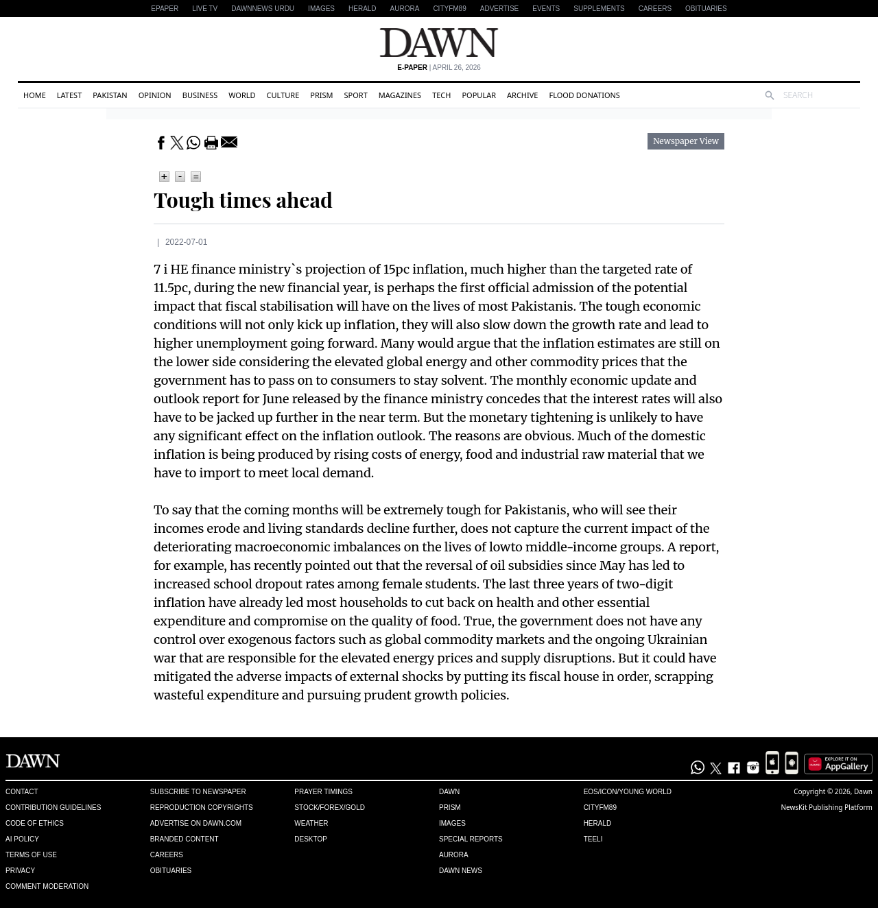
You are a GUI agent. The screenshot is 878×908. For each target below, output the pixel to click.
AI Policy (22, 839)
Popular (479, 95)
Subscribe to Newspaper (198, 792)
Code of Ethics (34, 823)
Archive (522, 95)
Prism (321, 95)
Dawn (449, 792)
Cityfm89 (600, 807)
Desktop (310, 839)
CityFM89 (449, 8)
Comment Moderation (46, 886)
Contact (21, 792)
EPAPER (164, 8)
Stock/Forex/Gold (329, 807)
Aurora (405, 8)
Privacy (20, 870)
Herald (362, 8)
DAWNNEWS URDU (262, 8)
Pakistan (110, 95)
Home (34, 95)
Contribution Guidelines (53, 807)
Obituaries (706, 8)
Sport (356, 95)
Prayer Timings (323, 792)
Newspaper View (686, 141)
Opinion (155, 95)
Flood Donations (584, 95)
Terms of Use (31, 855)
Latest (69, 95)
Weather (311, 823)
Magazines (400, 95)
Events (546, 8)
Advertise (499, 8)
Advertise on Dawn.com (195, 823)
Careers (655, 8)
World (241, 95)
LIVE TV (204, 8)
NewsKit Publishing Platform (827, 807)
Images (321, 8)
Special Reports (471, 839)
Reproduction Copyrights (201, 807)
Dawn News (460, 870)
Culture (283, 95)
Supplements (598, 8)
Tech (441, 95)
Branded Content (184, 839)
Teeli (593, 839)
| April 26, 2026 (439, 67)
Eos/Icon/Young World (628, 792)
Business (200, 95)
